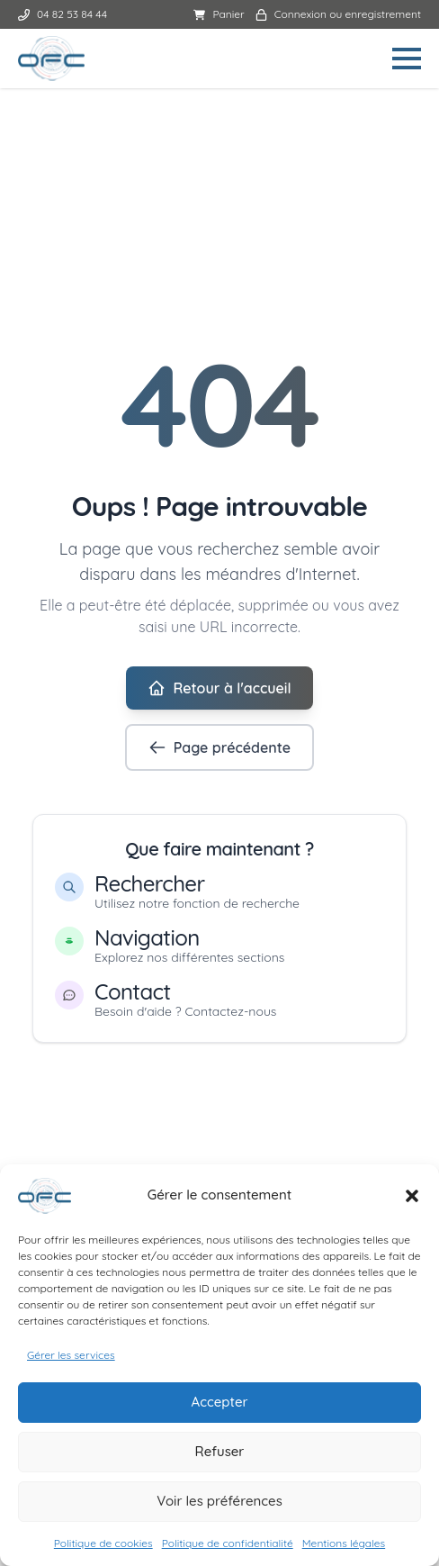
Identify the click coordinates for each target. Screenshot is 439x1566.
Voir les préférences (219, 1505)
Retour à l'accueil (219, 688)
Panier (218, 14)
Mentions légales (343, 1547)
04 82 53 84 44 (62, 14)
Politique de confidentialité (227, 1547)
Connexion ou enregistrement (338, 14)
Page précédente (219, 747)
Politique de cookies (103, 1547)
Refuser (220, 1455)
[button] (412, 1200)
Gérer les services (71, 1359)
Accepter (219, 1406)
